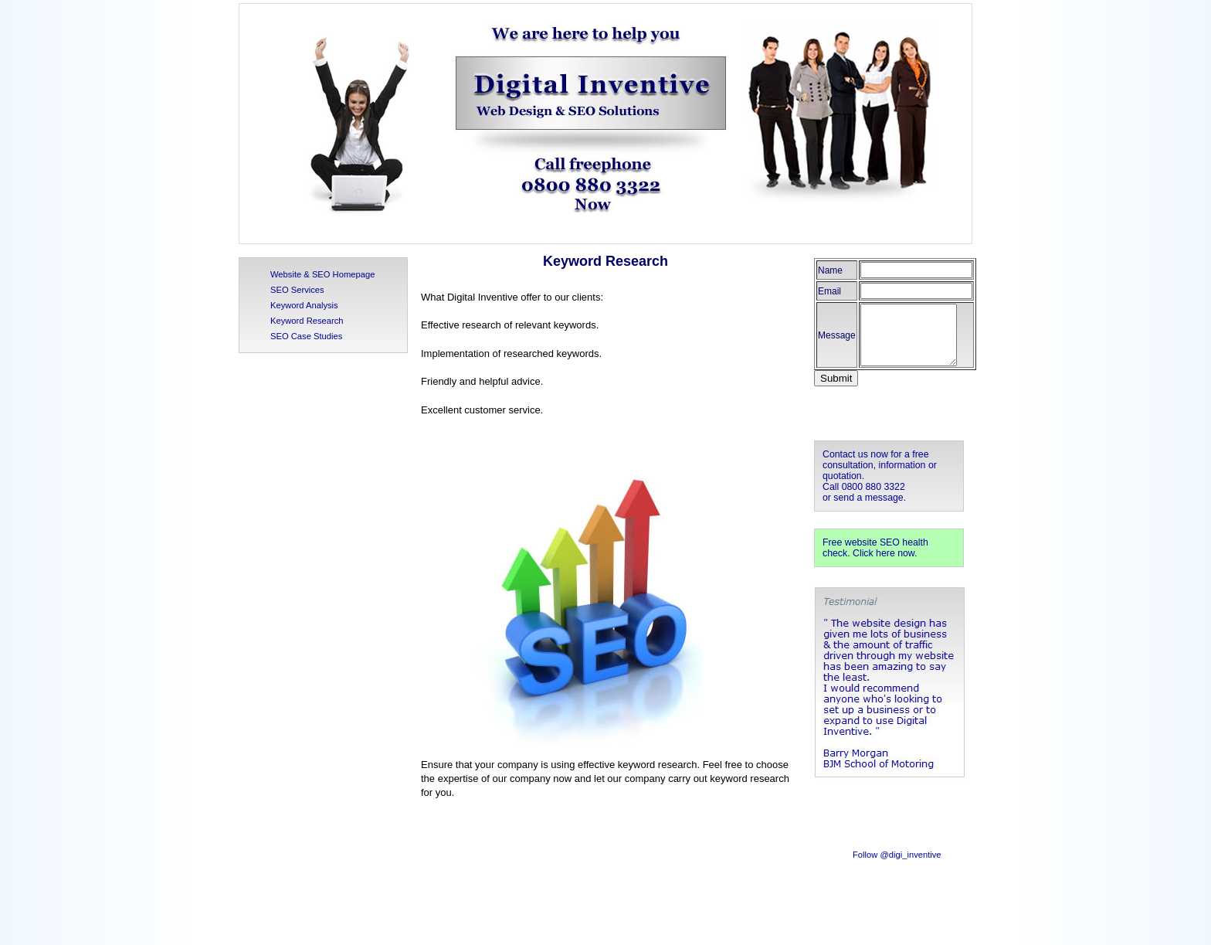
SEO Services (297, 289)
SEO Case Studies (306, 336)
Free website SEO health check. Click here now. (875, 548)
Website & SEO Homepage (322, 274)
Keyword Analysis (304, 305)
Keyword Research (307, 320)
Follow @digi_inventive (897, 854)
